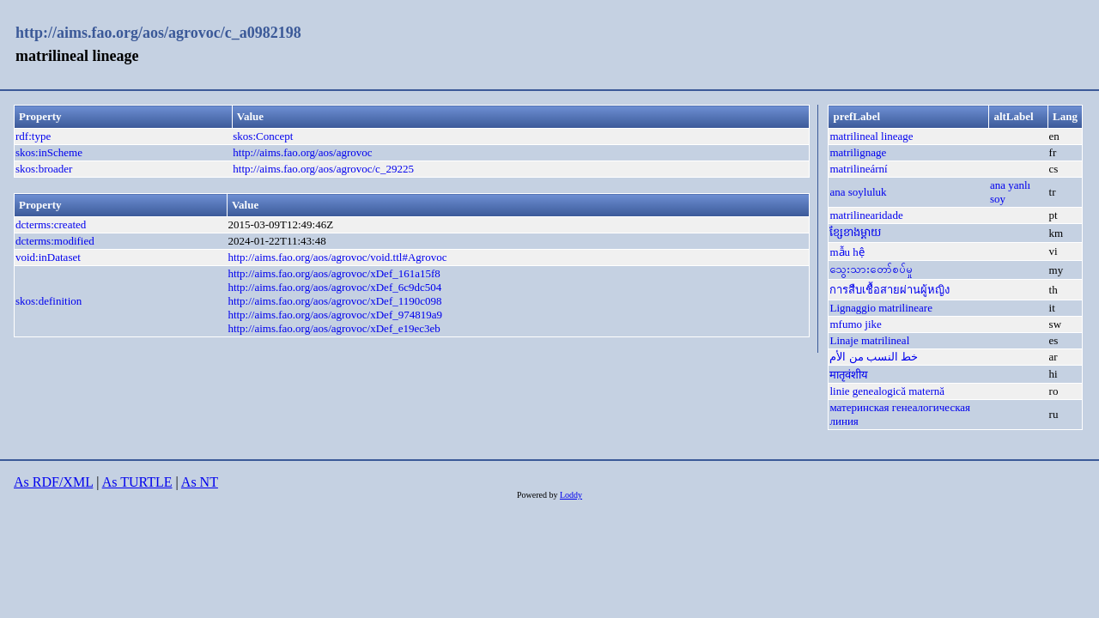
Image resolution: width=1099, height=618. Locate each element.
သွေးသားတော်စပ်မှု (871, 269)
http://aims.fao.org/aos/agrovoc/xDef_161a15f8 (334, 273)
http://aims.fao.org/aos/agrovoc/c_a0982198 (158, 32)
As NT (199, 482)
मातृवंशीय (848, 374)
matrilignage (857, 152)
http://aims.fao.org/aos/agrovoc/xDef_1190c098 (334, 300)
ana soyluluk (857, 191)
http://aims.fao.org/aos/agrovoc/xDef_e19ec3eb (334, 328)
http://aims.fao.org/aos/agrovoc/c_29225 (323, 168)
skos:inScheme (48, 152)
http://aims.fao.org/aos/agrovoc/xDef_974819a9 (335, 314)
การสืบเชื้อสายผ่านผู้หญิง (889, 289)
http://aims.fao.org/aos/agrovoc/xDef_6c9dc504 (334, 287)
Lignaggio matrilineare (880, 307)
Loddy (571, 495)
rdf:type (33, 136)
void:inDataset (48, 257)
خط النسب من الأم (873, 356)
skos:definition (48, 300)
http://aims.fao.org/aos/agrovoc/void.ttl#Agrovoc (337, 257)
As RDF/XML (53, 482)
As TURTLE (137, 482)
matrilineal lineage (871, 136)
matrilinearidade (865, 215)
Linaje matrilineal (869, 340)
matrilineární (858, 168)
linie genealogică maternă (886, 391)
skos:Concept (263, 136)
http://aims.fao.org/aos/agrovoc (302, 152)
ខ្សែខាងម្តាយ (855, 232)
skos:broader (43, 168)
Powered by (538, 495)
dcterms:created (50, 224)
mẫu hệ (846, 251)
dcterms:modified (54, 240)
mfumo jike (855, 324)
